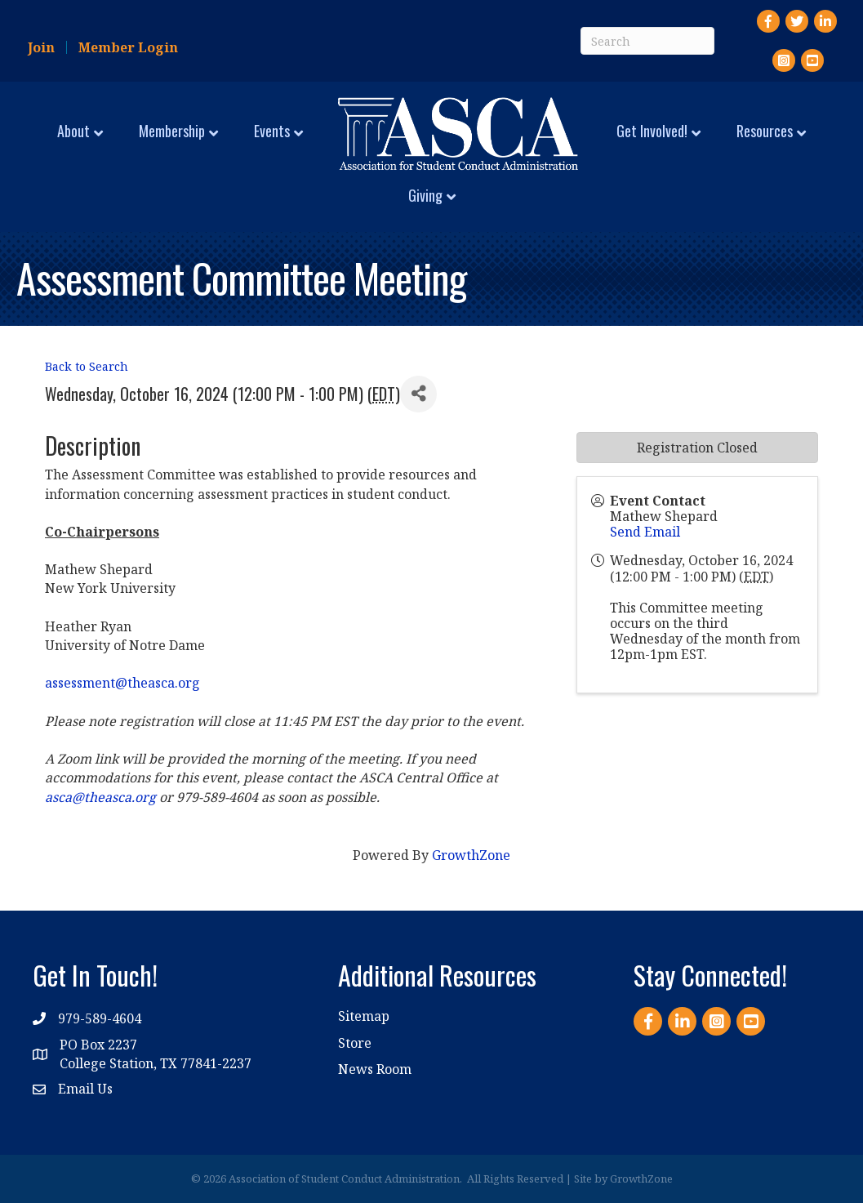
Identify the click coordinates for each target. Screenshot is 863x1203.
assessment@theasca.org (122, 683)
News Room (374, 1069)
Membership (172, 130)
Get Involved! (651, 130)
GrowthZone (471, 855)
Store (354, 1043)
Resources (764, 130)
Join (41, 47)
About (73, 130)
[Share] (418, 394)
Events (272, 130)
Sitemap (363, 1016)
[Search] (647, 41)
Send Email (645, 532)
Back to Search (86, 366)
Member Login (128, 47)
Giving (425, 195)
